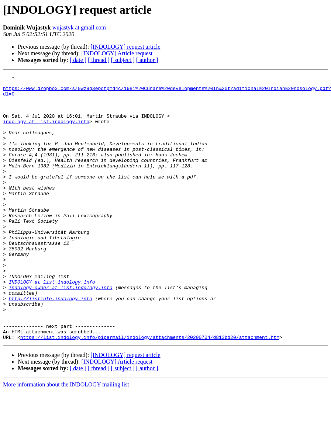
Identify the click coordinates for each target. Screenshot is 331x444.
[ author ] (147, 60)
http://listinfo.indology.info (50, 343)
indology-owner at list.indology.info (61, 330)
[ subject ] (123, 60)
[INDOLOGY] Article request (116, 53)
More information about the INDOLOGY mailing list (66, 437)
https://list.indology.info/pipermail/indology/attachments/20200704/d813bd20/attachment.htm (149, 390)
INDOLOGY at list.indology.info (52, 323)
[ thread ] (99, 60)
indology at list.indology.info (46, 131)
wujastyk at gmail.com (79, 27)
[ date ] (78, 60)
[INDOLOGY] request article (125, 47)
